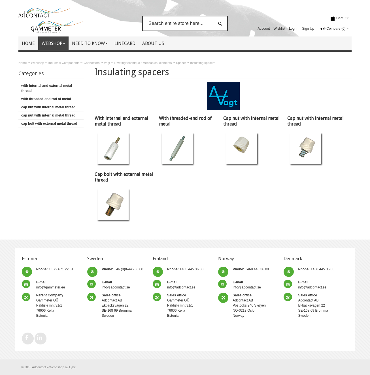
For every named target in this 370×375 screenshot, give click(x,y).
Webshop (37, 62)
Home (22, 62)
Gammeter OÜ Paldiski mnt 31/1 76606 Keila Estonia (49, 305)
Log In (293, 29)
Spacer (181, 62)
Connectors (91, 62)
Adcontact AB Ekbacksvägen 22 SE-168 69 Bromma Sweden (116, 305)
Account (264, 29)
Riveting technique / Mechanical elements (143, 62)
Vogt (107, 62)
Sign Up (308, 29)
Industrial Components (64, 62)
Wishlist (279, 29)
